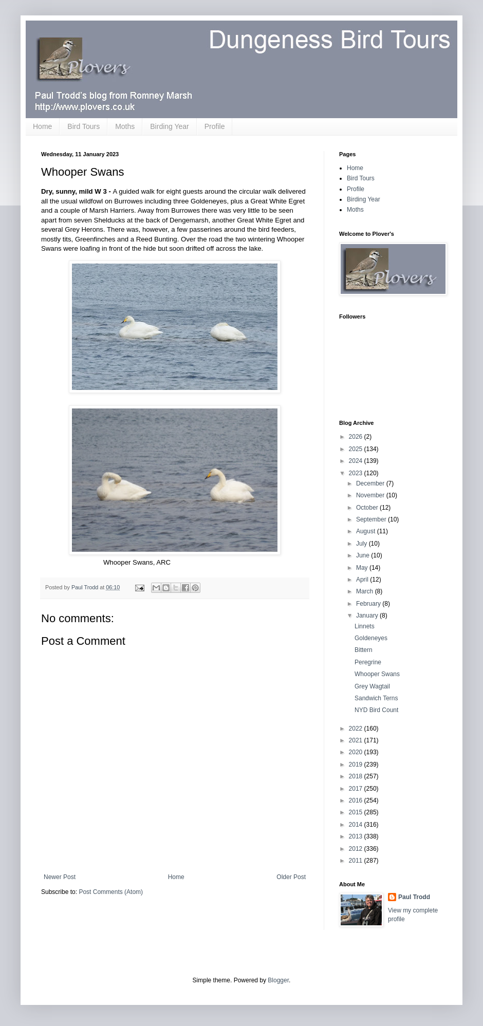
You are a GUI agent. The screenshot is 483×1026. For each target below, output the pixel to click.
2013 (356, 836)
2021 (356, 740)
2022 (356, 728)
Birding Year (169, 126)
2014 (356, 824)
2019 (356, 764)
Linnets (365, 626)
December (371, 483)
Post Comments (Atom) (111, 892)
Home (42, 126)
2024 (356, 460)
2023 (356, 473)
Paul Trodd (414, 897)
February (369, 603)
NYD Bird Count (376, 710)
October (368, 507)
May (362, 567)
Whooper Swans (377, 674)
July (362, 543)
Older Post (291, 877)
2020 (356, 752)
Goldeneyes (371, 638)
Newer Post (60, 877)
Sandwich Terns (376, 698)
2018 (356, 776)
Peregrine (368, 662)
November (371, 495)
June (363, 555)
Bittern (364, 650)
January (368, 615)
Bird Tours (83, 126)
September (372, 519)
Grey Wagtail (372, 686)
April (363, 579)
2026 (356, 436)
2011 (356, 860)
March (365, 591)
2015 (356, 812)
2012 (356, 848)
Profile (215, 126)
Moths (125, 126)
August (366, 531)
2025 (356, 449)
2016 (356, 800)
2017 (356, 788)
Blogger (278, 980)
